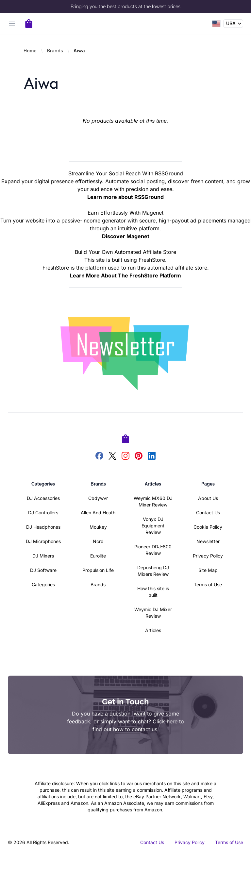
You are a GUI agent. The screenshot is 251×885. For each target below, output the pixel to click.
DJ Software (43, 570)
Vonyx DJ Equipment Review (153, 525)
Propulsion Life (98, 570)
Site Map (208, 570)
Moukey (98, 527)
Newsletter (208, 541)
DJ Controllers (43, 512)
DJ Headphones (43, 527)
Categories (43, 584)
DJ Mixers (43, 555)
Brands (55, 50)
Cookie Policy (207, 527)
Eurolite (98, 555)
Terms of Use (208, 584)
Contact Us (208, 512)
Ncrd (98, 541)
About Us (208, 498)
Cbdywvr (98, 498)
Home (30, 50)
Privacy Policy (208, 555)
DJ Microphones (43, 541)
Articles (153, 630)
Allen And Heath (98, 512)
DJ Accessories (43, 498)
